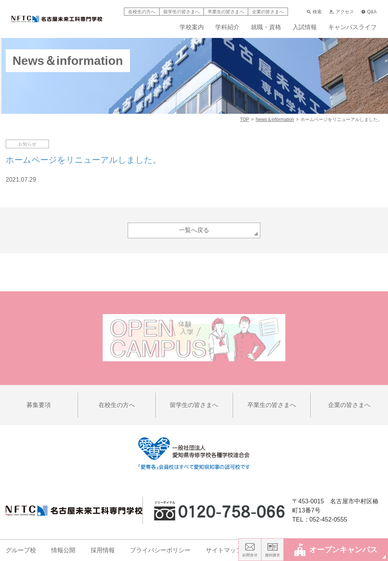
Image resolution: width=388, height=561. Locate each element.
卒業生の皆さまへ (226, 11)
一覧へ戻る (194, 230)
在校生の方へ (141, 11)
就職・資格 (266, 27)
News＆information (275, 119)
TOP (244, 119)
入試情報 (305, 27)
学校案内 (192, 27)
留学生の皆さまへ (181, 11)
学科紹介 (227, 27)
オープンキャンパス (335, 549)
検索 (314, 11)
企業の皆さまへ (268, 11)
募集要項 (39, 405)
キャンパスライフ (352, 27)
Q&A (369, 11)
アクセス (341, 11)
